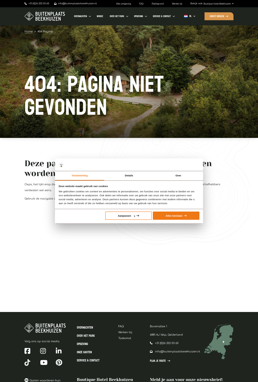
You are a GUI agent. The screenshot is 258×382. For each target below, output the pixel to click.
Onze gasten (84, 352)
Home (29, 31)
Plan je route (158, 360)
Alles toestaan (174, 215)
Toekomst (124, 338)
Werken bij (177, 3)
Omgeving (138, 16)
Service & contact (162, 16)
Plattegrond (158, 3)
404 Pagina (45, 31)
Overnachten (80, 16)
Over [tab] (178, 175)
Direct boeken (217, 16)
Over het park (117, 16)
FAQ (141, 3)
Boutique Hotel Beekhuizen (217, 3)
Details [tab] (129, 175)
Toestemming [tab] (80, 175)
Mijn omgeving (123, 3)
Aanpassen (126, 215)
